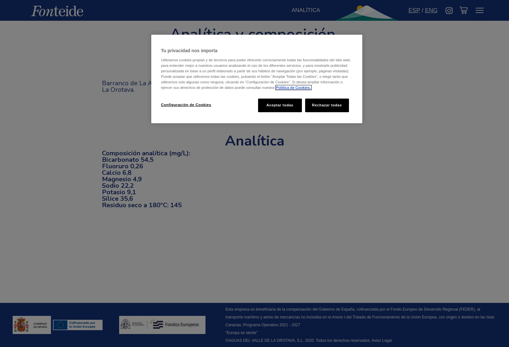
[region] (256, 79)
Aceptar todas (279, 105)
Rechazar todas (327, 105)
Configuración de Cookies (186, 105)
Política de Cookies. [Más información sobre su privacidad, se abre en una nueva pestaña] (293, 88)
